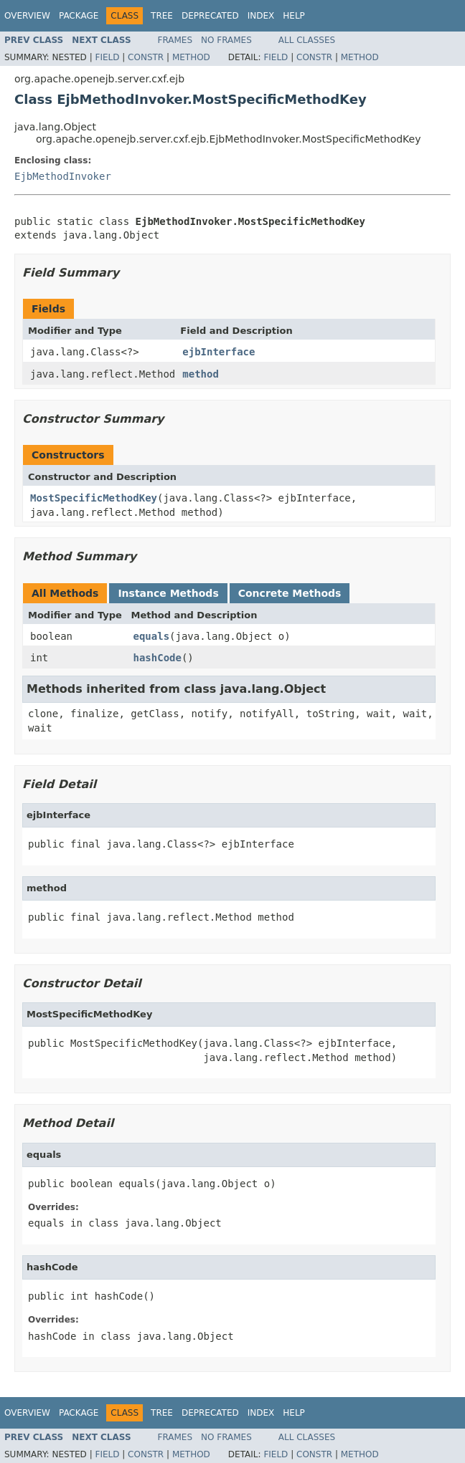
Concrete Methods (290, 593)
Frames (175, 40)
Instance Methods (168, 593)
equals (151, 636)
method (200, 374)
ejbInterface (218, 352)
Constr (146, 57)
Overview (27, 16)
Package (78, 16)
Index (261, 16)
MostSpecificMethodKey (93, 498)
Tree (162, 16)
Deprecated (210, 16)
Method (191, 57)
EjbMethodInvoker (62, 176)
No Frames (226, 40)
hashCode (157, 657)
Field (107, 57)
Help (294, 16)
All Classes (306, 40)
